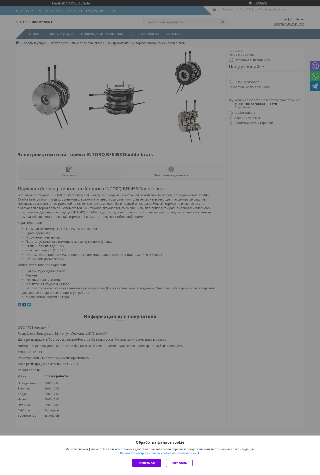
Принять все (147, 463)
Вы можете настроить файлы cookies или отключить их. (158, 453)
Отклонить (179, 463)
